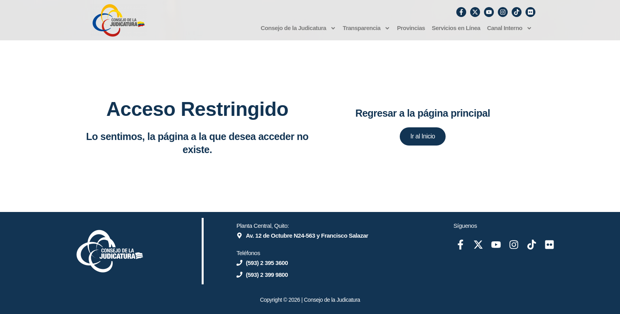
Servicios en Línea (456, 28)
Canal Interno (509, 28)
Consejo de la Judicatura (298, 28)
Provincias (411, 28)
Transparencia (366, 28)
